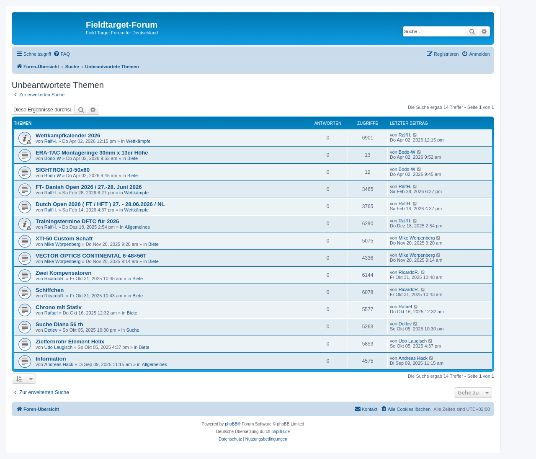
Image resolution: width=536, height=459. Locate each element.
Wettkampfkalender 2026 (68, 135)
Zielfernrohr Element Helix (70, 341)
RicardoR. (54, 278)
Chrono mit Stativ (59, 307)
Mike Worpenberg (62, 244)
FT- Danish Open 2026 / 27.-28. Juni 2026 (89, 187)
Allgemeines (137, 227)
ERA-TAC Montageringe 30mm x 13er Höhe (92, 153)
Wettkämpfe (138, 141)
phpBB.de (280, 431)
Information (51, 359)
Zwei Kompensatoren (63, 273)
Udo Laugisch (58, 347)
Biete (132, 158)
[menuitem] (61, 54)
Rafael (51, 312)
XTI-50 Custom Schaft (64, 238)
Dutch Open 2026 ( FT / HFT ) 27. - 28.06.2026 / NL (100, 204)
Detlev (50, 330)
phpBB (231, 424)
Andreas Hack (58, 364)
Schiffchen (50, 290)
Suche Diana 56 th (59, 324)
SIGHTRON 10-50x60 (63, 170)
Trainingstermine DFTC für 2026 (77, 221)
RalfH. (50, 141)
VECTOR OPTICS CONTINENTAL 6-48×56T (91, 256)
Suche (132, 330)
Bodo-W (52, 158)
